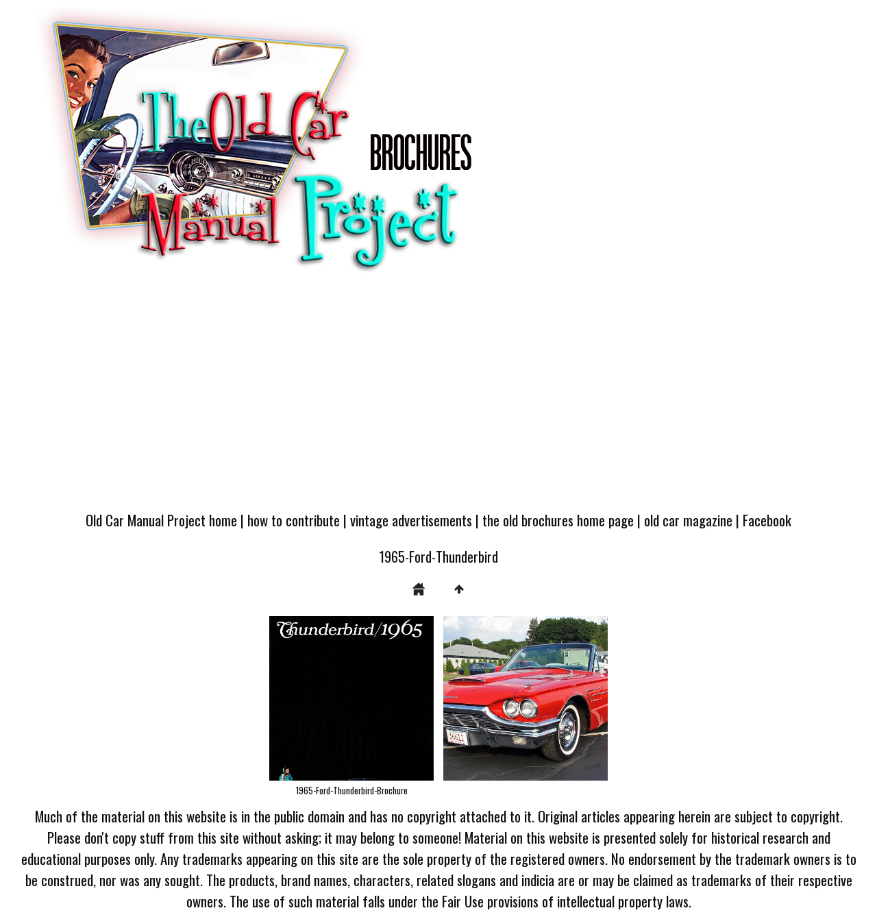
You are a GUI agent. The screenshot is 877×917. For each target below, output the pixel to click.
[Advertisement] (438, 399)
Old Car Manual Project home (161, 519)
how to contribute (293, 519)
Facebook (767, 519)
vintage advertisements (411, 519)
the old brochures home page (558, 519)
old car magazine (688, 519)
